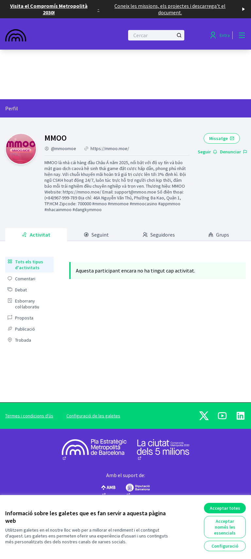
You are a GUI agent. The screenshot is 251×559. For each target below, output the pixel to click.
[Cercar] (156, 35)
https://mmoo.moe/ (110, 148)
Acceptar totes (225, 508)
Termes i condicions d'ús (29, 416)
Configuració (224, 546)
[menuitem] (29, 264)
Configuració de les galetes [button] (93, 416)
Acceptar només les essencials (225, 527)
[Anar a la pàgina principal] (48, 35)
